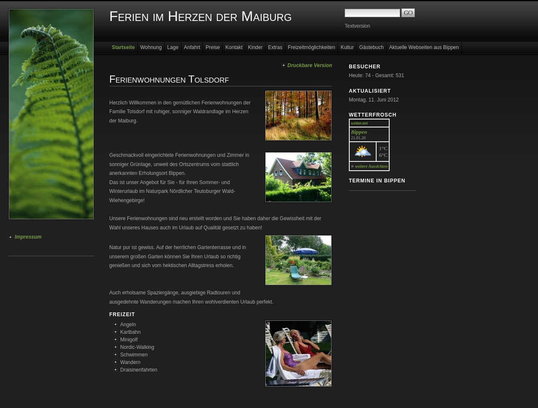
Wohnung (151, 47)
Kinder (255, 47)
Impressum (28, 237)
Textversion (357, 26)
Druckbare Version (309, 65)
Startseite (123, 47)
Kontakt (234, 47)
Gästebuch (371, 47)
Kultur (346, 47)
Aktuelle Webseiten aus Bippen (424, 47)
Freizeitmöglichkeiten (311, 47)
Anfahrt (192, 47)
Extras (275, 47)
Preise (213, 47)
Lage (173, 47)
